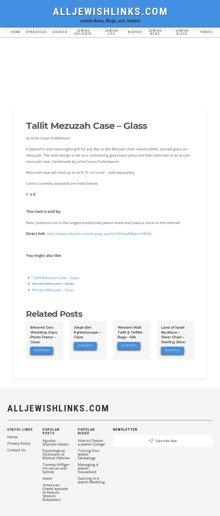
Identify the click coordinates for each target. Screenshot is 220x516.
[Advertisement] (110, 69)
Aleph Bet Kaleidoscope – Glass (87, 332)
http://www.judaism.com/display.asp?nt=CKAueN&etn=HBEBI (99, 233)
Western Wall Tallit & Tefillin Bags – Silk (130, 332)
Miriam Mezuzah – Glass (53, 283)
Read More (41, 350)
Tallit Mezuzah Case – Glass (55, 277)
